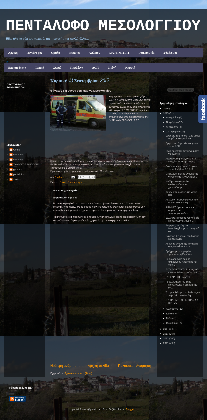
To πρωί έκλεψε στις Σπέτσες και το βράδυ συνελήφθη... (182, 294)
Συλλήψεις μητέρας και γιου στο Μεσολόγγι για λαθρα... (182, 219)
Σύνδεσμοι (170, 52)
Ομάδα (55, 52)
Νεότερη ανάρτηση (64, 366)
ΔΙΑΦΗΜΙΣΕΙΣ (119, 52)
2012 (166, 338)
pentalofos (18, 174)
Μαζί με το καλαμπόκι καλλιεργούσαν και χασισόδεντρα (177, 184)
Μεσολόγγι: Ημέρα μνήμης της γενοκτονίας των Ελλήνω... (181, 175)
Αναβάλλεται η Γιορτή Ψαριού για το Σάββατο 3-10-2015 (181, 167)
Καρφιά (130, 67)
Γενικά (63, 182)
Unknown (18, 154)
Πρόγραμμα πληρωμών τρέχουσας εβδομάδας (178, 253)
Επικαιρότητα (17, 67)
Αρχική (13, 52)
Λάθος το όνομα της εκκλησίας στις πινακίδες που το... (181, 245)
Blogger (130, 409)
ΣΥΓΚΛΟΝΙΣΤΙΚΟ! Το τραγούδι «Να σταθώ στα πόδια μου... (182, 271)
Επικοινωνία (147, 52)
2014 (166, 328)
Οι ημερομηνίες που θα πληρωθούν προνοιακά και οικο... (181, 262)
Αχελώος (94, 52)
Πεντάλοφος (34, 52)
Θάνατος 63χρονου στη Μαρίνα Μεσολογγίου (182, 237)
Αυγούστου (172, 308)
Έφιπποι (74, 52)
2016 (166, 108)
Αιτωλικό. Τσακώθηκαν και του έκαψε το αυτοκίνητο (181, 201)
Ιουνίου (170, 313)
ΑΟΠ (95, 67)
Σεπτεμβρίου (173, 131)
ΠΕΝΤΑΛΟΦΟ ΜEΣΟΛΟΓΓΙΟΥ (103, 26)
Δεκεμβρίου (172, 117)
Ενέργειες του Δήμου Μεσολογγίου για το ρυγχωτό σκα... (182, 228)
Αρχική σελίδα (98, 366)
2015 (166, 113)
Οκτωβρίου (172, 126)
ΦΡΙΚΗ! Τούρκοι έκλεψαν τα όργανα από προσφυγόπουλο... (180, 210)
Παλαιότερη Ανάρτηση (134, 366)
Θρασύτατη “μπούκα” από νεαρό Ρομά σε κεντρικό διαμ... (182, 137)
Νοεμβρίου (172, 122)
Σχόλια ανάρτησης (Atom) (78, 373)
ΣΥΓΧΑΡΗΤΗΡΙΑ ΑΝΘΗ (178, 277)
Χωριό (57, 67)
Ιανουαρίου (172, 323)
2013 (166, 333)
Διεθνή (112, 67)
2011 (166, 343)
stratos (17, 179)
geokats (17, 169)
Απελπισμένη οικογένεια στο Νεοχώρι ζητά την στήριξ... (180, 160)
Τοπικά (39, 67)
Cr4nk (16, 149)
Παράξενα (76, 67)
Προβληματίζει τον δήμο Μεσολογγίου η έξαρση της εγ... (181, 284)
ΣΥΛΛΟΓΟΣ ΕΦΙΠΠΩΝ (25, 164)
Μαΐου (169, 318)
